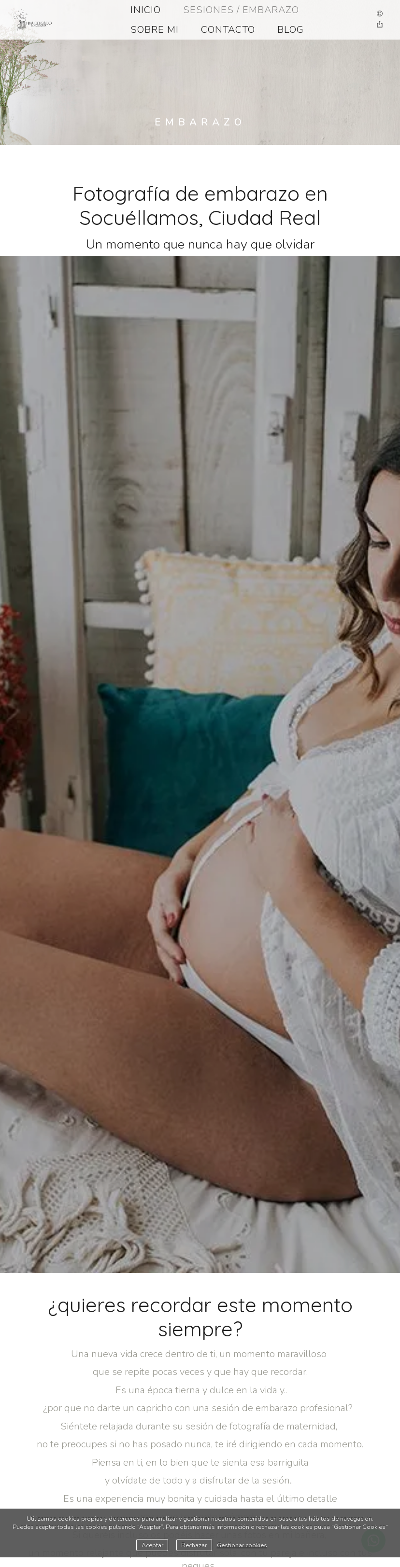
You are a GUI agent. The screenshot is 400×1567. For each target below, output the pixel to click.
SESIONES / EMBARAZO (241, 9)
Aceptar (152, 1545)
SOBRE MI (154, 29)
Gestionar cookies (242, 1545)
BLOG (290, 29)
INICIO (145, 9)
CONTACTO (228, 29)
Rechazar (194, 1545)
